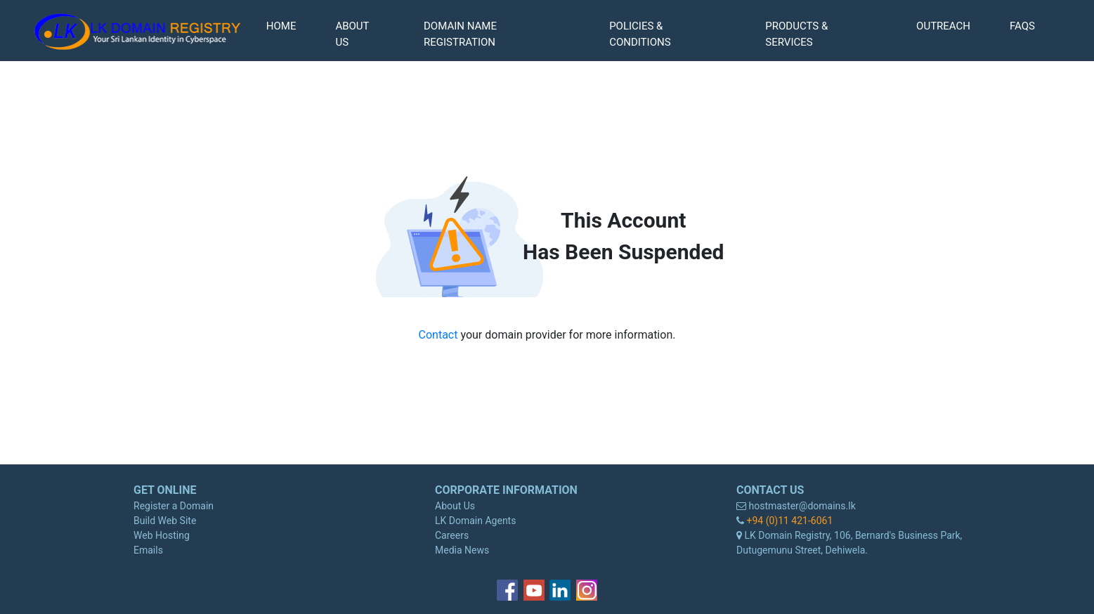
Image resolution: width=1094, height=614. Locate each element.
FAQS (1022, 26)
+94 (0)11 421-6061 (788, 520)
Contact (440, 334)
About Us (455, 505)
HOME (281, 26)
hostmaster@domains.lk (801, 505)
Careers (452, 535)
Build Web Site (165, 520)
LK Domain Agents (475, 520)
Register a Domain (174, 505)
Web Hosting (162, 535)
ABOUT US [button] (352, 34)
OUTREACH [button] (943, 26)
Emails (148, 550)
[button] (496, 34)
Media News (462, 550)
